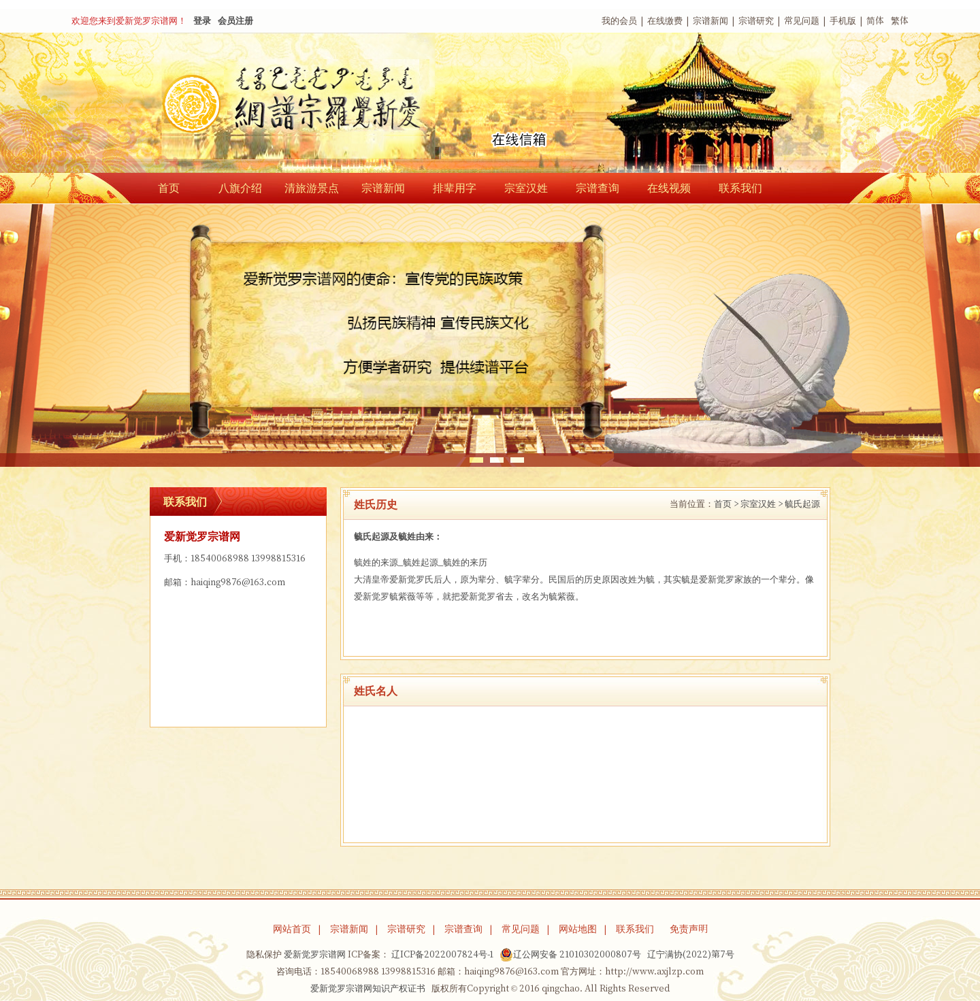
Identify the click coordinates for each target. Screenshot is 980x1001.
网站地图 (578, 929)
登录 (202, 20)
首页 (169, 187)
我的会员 (619, 20)
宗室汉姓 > (761, 503)
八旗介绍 (240, 187)
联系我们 (740, 187)
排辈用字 (454, 187)
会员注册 (235, 20)
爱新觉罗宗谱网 (315, 954)
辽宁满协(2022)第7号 (690, 954)
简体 (875, 20)
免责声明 (689, 929)
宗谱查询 (597, 187)
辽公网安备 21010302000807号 (570, 955)
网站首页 (292, 929)
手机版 (843, 20)
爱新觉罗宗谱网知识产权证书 (367, 988)
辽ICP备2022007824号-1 (442, 954)
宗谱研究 (756, 20)
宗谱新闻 (710, 20)
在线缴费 (665, 20)
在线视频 (669, 187)
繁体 (900, 20)
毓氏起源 (802, 503)
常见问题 (801, 20)
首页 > (726, 503)
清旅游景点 (311, 187)
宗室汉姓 (526, 187)
